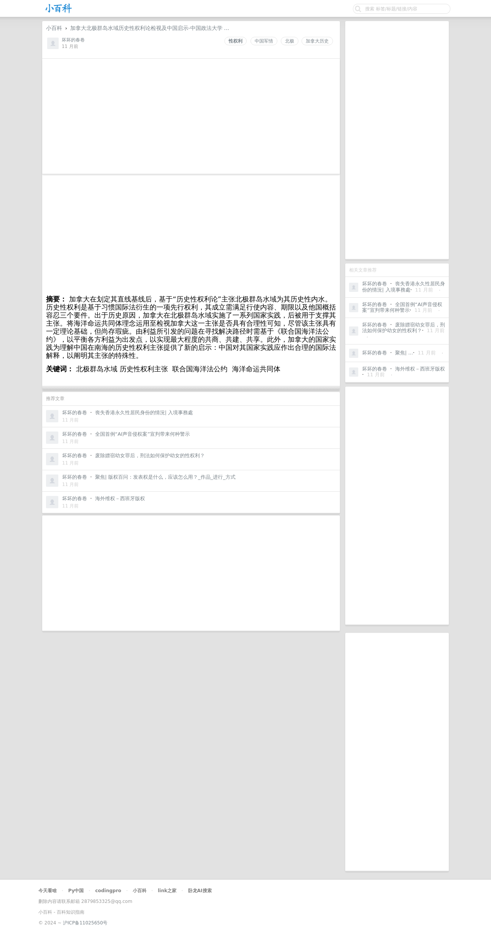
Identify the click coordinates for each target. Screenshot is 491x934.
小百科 (54, 28)
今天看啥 (47, 890)
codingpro (108, 890)
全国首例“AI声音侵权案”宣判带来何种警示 (402, 307)
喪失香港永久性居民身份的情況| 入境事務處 (403, 287)
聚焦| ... (404, 353)
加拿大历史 (317, 41)
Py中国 (76, 890)
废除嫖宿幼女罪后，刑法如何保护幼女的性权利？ (403, 328)
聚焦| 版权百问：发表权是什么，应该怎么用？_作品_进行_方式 (165, 477)
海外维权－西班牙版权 (420, 369)
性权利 (235, 41)
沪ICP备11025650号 (85, 923)
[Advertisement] (397, 140)
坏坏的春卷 (374, 284)
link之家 (167, 890)
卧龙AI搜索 (200, 890)
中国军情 (264, 41)
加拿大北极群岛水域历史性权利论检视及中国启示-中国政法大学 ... (149, 28)
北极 (289, 41)
